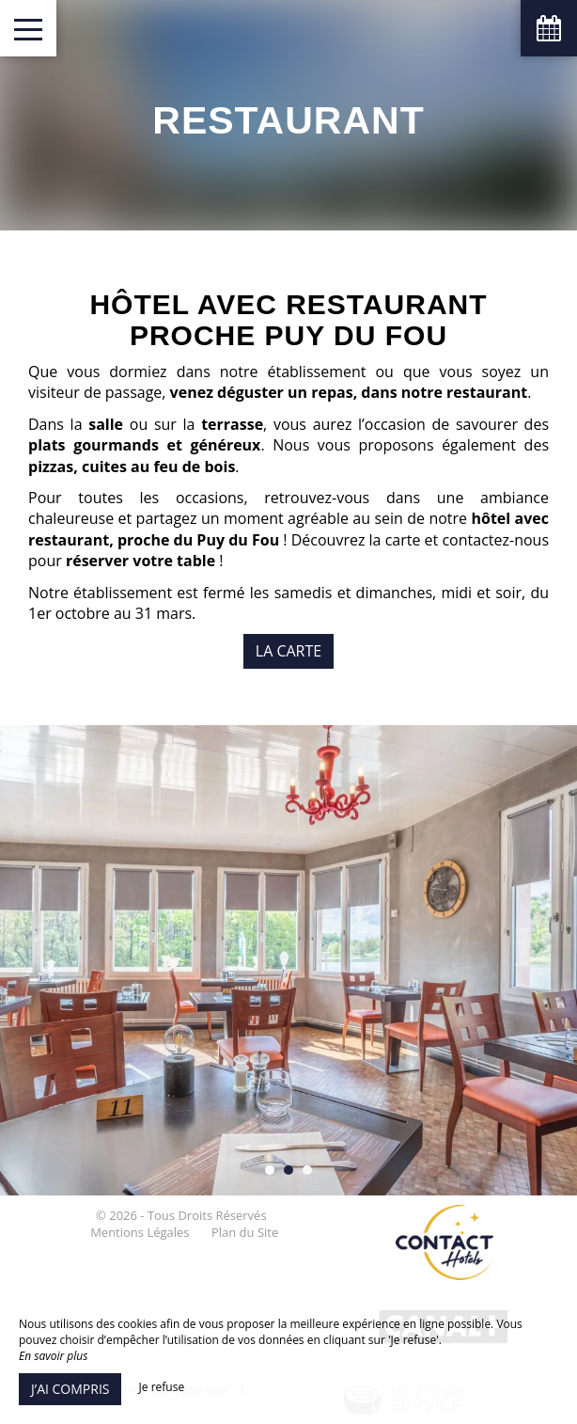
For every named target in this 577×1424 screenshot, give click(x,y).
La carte (288, 651)
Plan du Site (244, 1232)
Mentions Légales (139, 1232)
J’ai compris (70, 1389)
